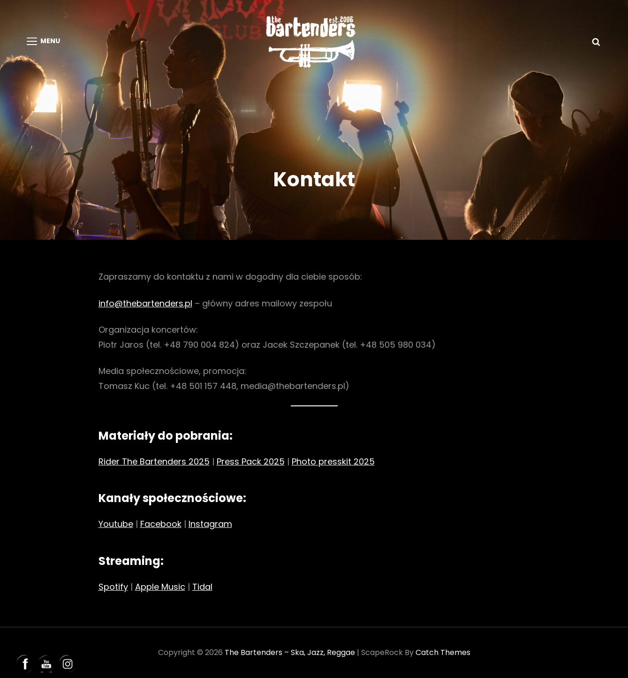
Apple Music (160, 587)
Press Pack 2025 (251, 461)
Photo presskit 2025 (333, 461)
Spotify (113, 587)
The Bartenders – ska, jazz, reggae (290, 652)
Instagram (210, 524)
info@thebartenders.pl (145, 303)
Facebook (161, 524)
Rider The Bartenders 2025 (154, 461)
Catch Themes (443, 652)
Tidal (202, 587)
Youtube (115, 524)
